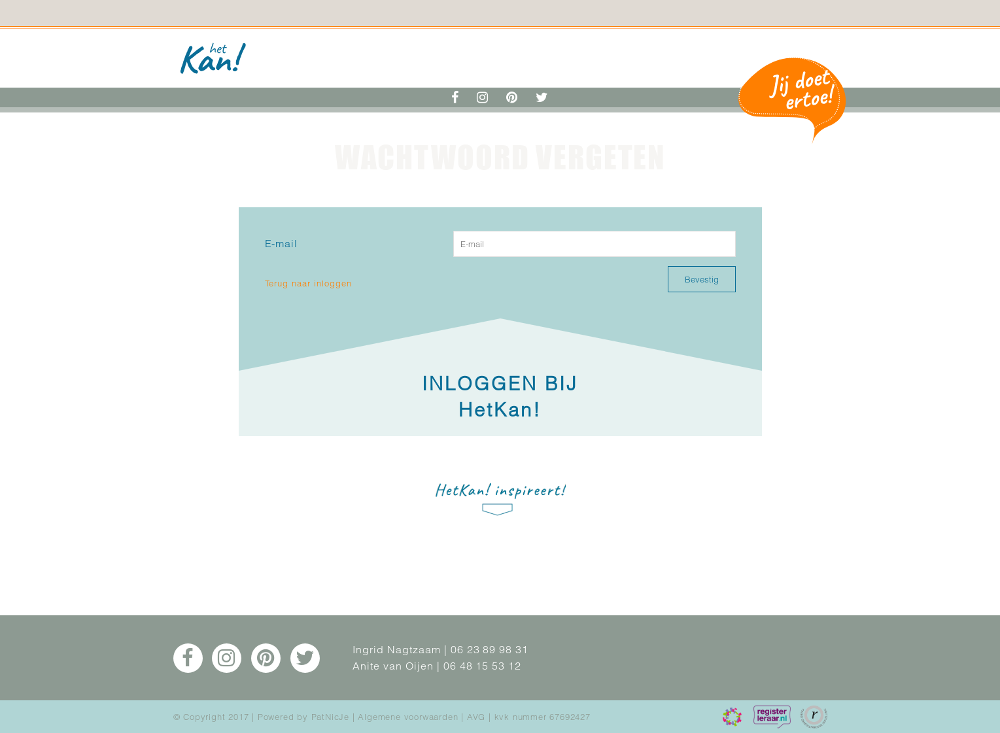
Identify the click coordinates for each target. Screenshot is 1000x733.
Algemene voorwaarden (408, 716)
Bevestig (702, 279)
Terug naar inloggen (308, 283)
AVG (476, 716)
